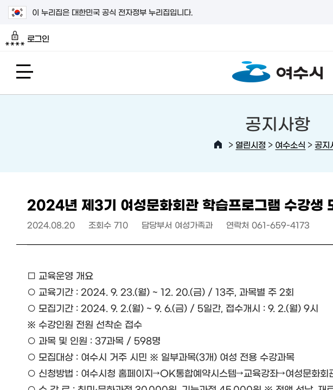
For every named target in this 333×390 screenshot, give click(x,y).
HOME (218, 144)
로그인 (27, 38)
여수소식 (290, 144)
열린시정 (250, 144)
